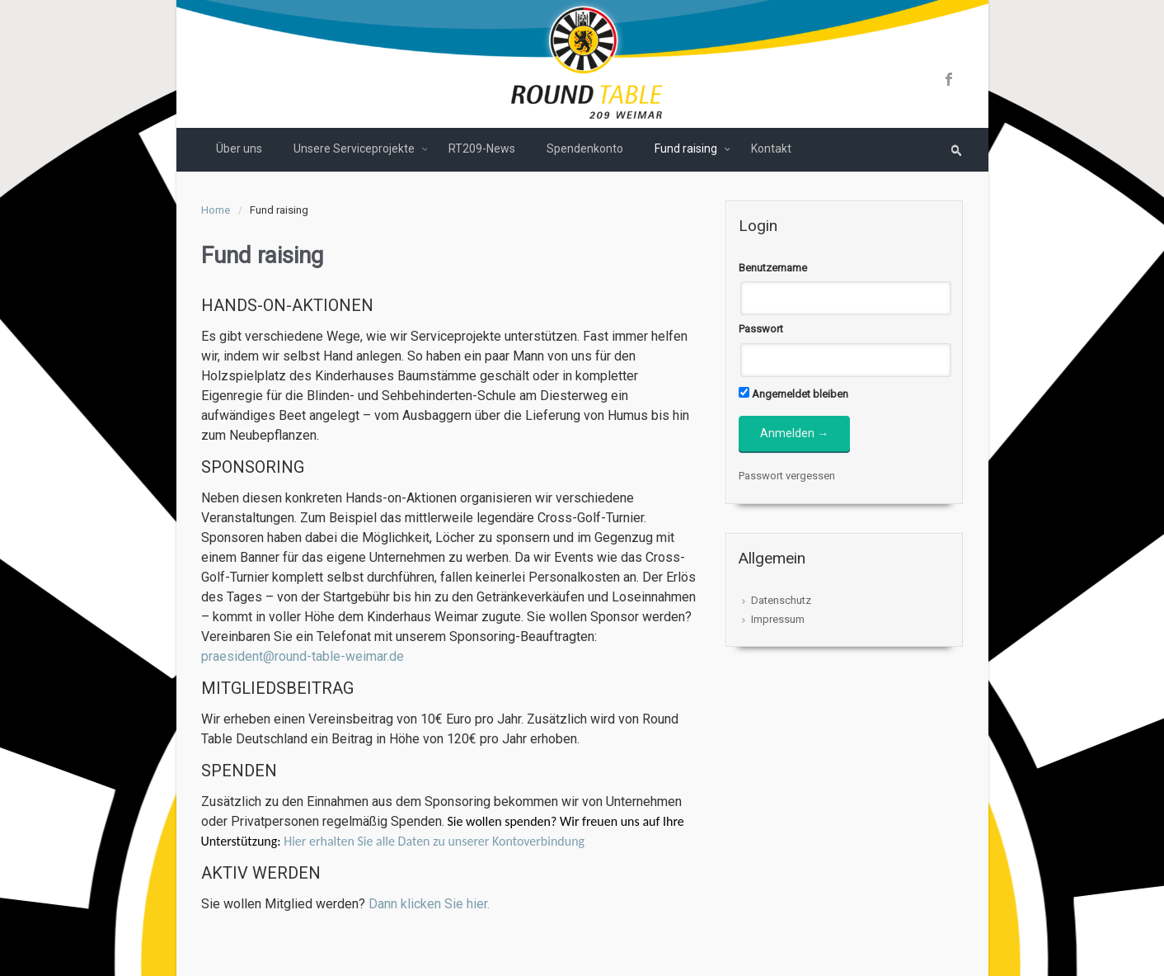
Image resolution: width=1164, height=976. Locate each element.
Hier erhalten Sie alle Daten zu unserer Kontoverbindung (434, 841)
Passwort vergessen (787, 475)
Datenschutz (781, 600)
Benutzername (773, 268)
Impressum (778, 619)
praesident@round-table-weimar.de (302, 656)
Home (215, 210)
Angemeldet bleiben (793, 393)
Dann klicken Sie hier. (429, 904)
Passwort (761, 329)
